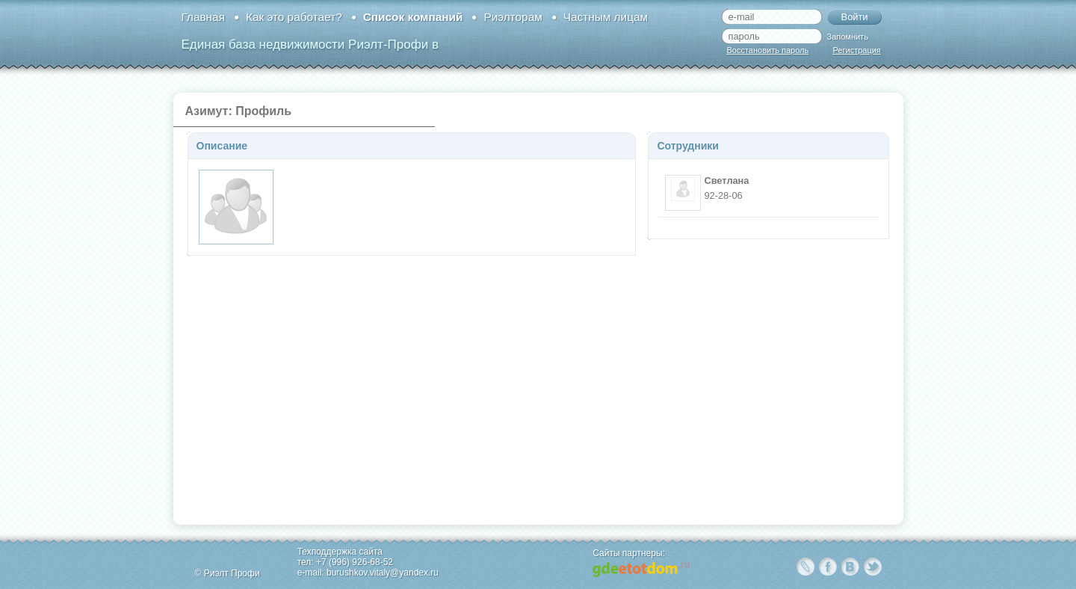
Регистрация (857, 50)
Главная (203, 16)
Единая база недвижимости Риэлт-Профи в (310, 44)
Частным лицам (605, 16)
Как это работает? (294, 16)
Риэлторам (512, 16)
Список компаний (413, 16)
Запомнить (847, 36)
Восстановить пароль (768, 50)
